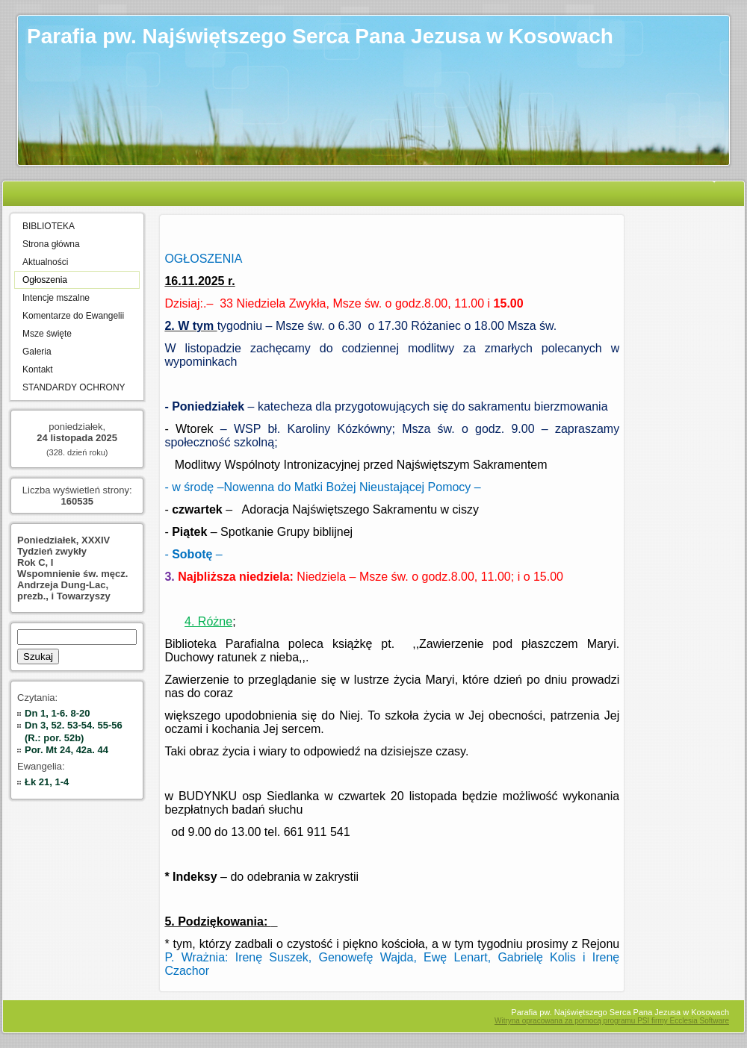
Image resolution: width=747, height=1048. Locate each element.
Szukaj (38, 656)
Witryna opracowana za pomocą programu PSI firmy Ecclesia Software (612, 1021)
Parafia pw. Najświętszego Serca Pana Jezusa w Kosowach (320, 36)
